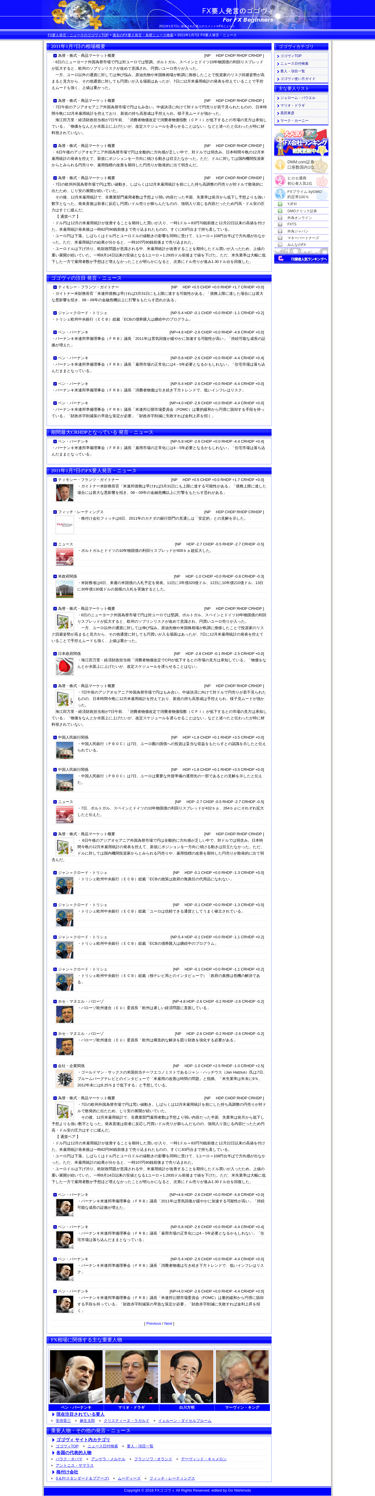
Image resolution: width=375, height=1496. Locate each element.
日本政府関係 (69, 653)
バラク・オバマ (69, 1459)
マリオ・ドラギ (292, 105)
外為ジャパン (297, 231)
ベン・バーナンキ (73, 332)
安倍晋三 (63, 1420)
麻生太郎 (87, 1420)
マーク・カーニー (294, 121)
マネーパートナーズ (303, 238)
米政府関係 (67, 576)
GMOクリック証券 (302, 211)
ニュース (65, 544)
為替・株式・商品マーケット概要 (86, 55)
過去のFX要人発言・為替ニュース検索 (142, 35)
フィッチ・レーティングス (81, 512)
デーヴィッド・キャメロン (204, 1459)
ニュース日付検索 (103, 1446)
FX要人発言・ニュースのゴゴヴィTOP (78, 35)
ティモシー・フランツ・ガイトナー (88, 287)
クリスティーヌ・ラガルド (126, 1420)
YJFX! (292, 204)
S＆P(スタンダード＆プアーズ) (82, 1478)
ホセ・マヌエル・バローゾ (81, 1001)
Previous (153, 1323)
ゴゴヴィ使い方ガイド (298, 79)
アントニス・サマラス (75, 1465)
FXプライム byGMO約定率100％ (304, 191)
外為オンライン (299, 218)
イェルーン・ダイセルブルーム (185, 1420)
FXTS (291, 224)
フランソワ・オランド (153, 1459)
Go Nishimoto (239, 1490)
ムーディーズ (129, 1478)
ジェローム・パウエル (298, 98)
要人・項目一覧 (140, 1446)
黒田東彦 (287, 113)
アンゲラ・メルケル (108, 1459)
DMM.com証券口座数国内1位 (300, 163)
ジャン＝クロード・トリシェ (83, 313)
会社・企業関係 (71, 1066)
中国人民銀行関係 (73, 737)
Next (168, 1323)
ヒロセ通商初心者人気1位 (299, 178)
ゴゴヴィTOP (67, 1446)
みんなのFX (296, 245)
